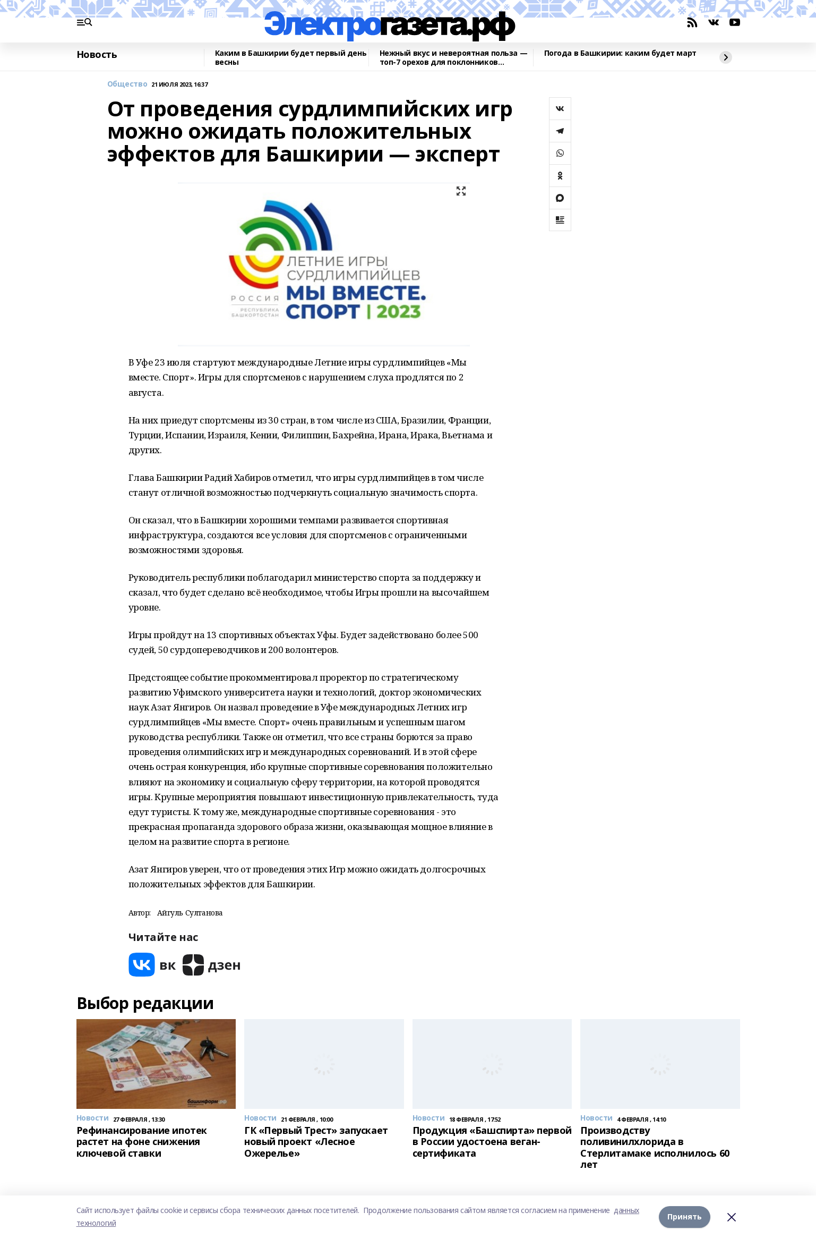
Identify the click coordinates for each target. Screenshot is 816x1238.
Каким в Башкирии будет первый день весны (291, 57)
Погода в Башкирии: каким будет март (620, 53)
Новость (96, 55)
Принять (684, 1216)
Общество (127, 84)
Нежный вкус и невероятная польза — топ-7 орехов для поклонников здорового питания (454, 57)
